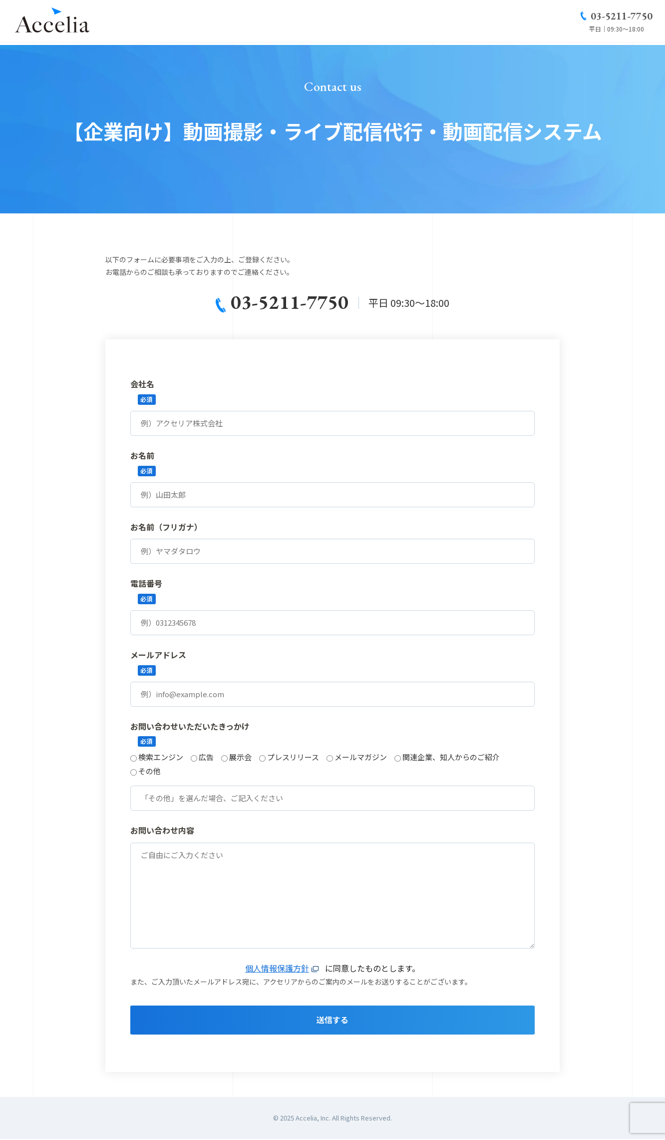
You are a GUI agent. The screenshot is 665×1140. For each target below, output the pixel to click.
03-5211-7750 (622, 16)
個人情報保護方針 (277, 969)
